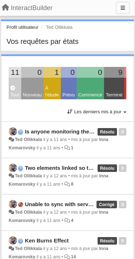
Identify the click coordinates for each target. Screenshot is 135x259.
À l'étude (52, 91)
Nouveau (32, 94)
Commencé (90, 94)
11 (15, 72)
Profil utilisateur (22, 27)
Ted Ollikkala (28, 139)
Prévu (69, 94)
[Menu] (123, 8)
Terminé (114, 94)
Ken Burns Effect (47, 240)
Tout (14, 91)
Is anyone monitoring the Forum (66, 131)
